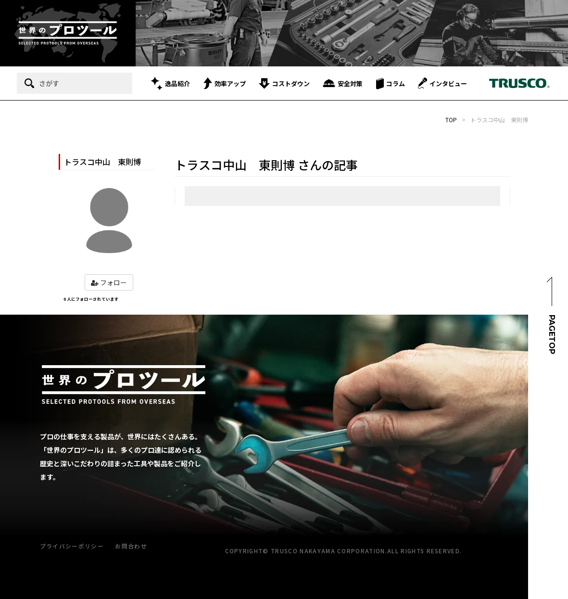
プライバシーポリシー (72, 546)
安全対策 (343, 83)
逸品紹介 (170, 83)
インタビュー (442, 83)
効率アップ (224, 83)
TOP (451, 119)
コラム (390, 83)
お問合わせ (131, 546)
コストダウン (284, 83)
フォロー (109, 282)
